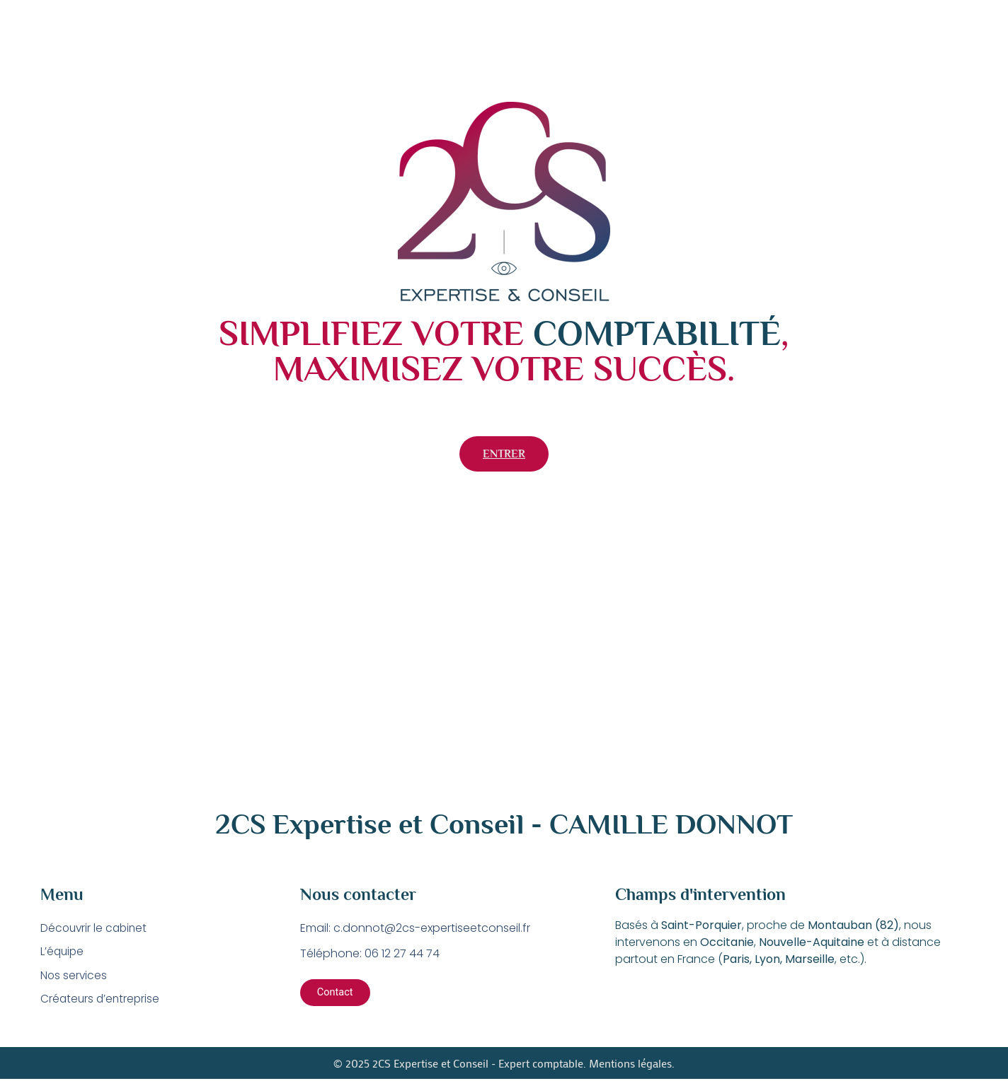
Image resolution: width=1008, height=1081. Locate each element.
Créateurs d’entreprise (101, 1000)
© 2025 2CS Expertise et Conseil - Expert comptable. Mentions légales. (504, 1064)
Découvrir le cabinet (95, 928)
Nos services (74, 976)
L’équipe (63, 952)
